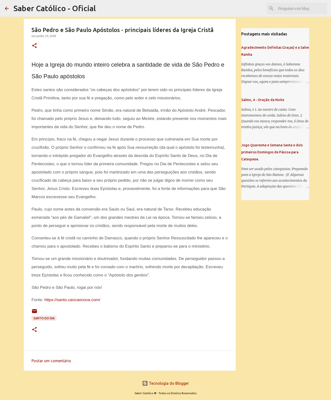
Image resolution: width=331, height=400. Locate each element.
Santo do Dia (44, 318)
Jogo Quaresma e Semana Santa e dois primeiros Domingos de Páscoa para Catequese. (272, 152)
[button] (34, 46)
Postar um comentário (51, 361)
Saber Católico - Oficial (55, 8)
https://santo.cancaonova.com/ (72, 300)
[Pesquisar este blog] (301, 8)
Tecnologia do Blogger (165, 383)
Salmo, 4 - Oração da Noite (262, 100)
